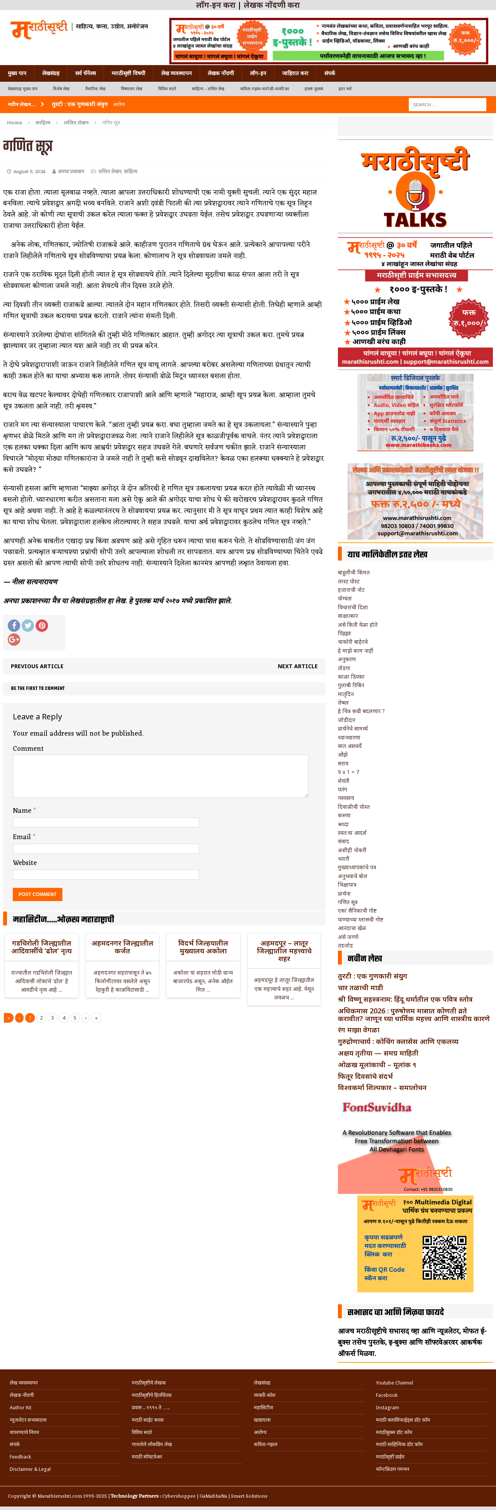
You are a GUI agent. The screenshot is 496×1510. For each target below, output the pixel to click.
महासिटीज (263, 1407)
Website (25, 863)
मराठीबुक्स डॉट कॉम (394, 1432)
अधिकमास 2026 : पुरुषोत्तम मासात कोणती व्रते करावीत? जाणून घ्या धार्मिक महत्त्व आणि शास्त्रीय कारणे (414, 1014)
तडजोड (345, 945)
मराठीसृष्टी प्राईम (390, 1457)
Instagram (387, 1407)
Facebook (387, 1395)
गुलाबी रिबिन (351, 685)
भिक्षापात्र (347, 884)
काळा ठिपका (351, 676)
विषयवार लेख (132, 88)
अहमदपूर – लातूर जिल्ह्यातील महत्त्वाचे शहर (284, 950)
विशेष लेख (61, 88)
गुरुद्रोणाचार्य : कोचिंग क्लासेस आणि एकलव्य (398, 1041)
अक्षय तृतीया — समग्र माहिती (378, 1053)
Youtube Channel (394, 1383)
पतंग (342, 789)
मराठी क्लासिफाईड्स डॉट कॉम (403, 1420)
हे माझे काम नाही (356, 650)
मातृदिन (346, 694)
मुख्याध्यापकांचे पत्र (357, 867)
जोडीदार (346, 720)
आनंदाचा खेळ (352, 928)
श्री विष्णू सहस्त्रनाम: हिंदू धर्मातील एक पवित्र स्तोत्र (405, 999)
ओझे (343, 754)
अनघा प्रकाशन (71, 171)
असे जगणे (348, 937)
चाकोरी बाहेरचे (353, 641)
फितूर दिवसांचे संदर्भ (365, 1076)
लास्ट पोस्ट (349, 581)
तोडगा (344, 668)
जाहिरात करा (295, 73)
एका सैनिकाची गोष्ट (357, 910)
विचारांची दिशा (353, 607)
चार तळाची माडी (360, 987)
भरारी (344, 858)
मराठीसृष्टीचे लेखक (149, 1383)
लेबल (343, 702)
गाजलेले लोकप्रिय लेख (152, 1444)
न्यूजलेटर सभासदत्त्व (28, 1420)
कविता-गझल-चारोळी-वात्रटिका (264, 88)
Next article (298, 666)
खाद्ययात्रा (262, 1420)
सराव (343, 763)
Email (23, 837)
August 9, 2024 (29, 171)
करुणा (344, 815)
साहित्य (43, 122)
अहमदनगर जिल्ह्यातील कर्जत (122, 946)
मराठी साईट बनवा (148, 1420)
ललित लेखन (109, 171)
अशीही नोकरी (352, 850)
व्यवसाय (346, 797)
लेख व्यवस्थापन (176, 73)
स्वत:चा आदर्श (352, 832)
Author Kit (20, 1407)
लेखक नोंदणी (221, 73)
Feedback (20, 1457)
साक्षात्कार (348, 615)
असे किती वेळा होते (357, 624)
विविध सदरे (167, 88)
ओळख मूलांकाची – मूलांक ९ (377, 1064)
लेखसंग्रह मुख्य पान (23, 88)
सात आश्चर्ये (350, 746)
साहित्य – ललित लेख (208, 88)
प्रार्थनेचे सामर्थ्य (353, 728)
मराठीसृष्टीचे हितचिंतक (152, 1395)
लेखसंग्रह (50, 73)
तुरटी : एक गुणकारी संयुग (372, 975)
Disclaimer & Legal (30, 1469)
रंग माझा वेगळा (358, 1029)
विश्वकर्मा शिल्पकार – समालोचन (382, 1087)
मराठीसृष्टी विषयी (128, 73)
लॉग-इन (258, 73)
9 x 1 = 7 (348, 772)
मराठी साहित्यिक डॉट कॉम (399, 1444)
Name (23, 811)
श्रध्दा (343, 824)
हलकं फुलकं (314, 88)
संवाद (343, 841)
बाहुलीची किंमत (354, 572)
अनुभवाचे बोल (352, 876)
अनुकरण (347, 659)
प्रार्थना (344, 893)
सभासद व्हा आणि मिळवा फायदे (396, 1312)
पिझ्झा (344, 633)
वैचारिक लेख (95, 88)
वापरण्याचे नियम (24, 1432)
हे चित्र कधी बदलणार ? (361, 711)
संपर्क (329, 73)
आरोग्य (260, 1432)
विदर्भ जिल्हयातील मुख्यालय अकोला (203, 946)
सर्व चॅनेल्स (85, 73)
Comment (28, 749)
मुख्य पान (17, 73)
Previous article (37, 666)
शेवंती (344, 780)
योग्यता (345, 598)
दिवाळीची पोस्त (354, 806)
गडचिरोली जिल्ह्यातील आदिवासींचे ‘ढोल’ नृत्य (41, 946)
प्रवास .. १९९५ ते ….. (151, 1407)
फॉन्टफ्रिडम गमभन (392, 1469)
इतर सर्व (345, 88)
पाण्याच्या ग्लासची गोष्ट (360, 919)
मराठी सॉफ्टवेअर (147, 1457)
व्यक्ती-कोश (265, 1395)
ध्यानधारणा (349, 737)
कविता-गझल (265, 1444)
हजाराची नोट (351, 589)
